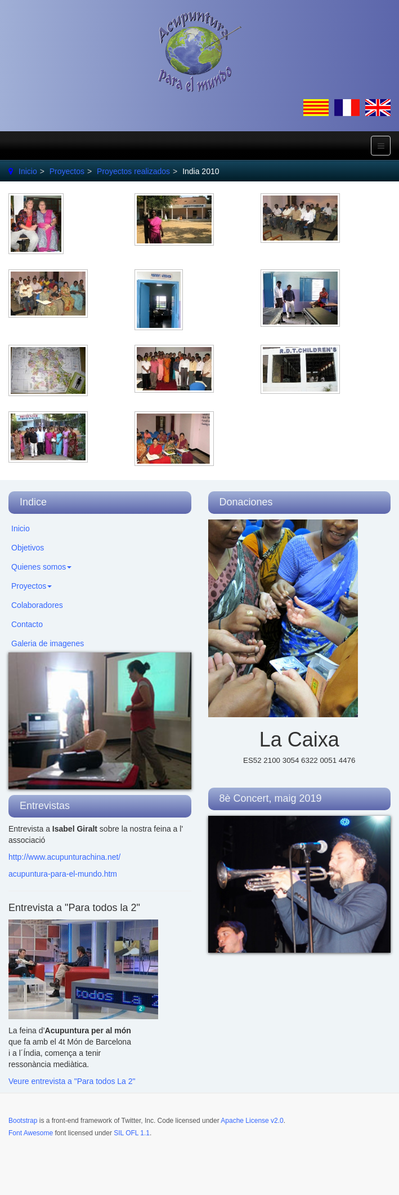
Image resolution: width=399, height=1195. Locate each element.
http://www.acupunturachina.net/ (64, 856)
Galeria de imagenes (47, 643)
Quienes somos (41, 566)
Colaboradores (37, 605)
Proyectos (67, 171)
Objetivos (27, 547)
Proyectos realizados (133, 171)
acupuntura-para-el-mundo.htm (62, 873)
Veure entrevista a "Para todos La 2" (72, 1081)
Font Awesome (30, 1133)
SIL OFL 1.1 (132, 1133)
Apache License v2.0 (252, 1121)
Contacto (27, 624)
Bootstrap (22, 1121)
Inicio (28, 171)
